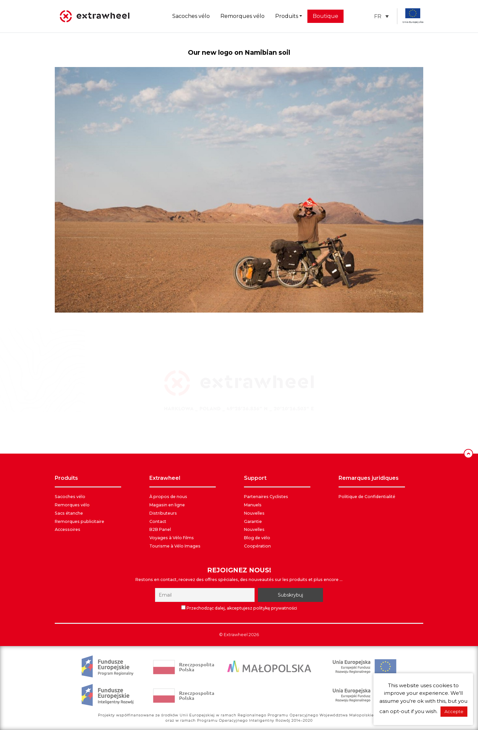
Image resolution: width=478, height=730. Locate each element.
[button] (381, 16)
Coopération (257, 546)
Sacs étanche (69, 513)
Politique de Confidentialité (367, 496)
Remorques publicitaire (79, 521)
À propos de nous (168, 496)
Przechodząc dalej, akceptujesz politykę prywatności (239, 608)
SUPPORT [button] (255, 478)
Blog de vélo (257, 537)
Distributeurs (163, 513)
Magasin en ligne (167, 504)
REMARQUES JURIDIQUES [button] (369, 478)
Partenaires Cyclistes (266, 496)
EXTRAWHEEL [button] (164, 478)
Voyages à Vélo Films (171, 537)
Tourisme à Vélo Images (174, 546)
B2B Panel (160, 529)
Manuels (253, 504)
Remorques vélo (242, 16)
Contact (157, 521)
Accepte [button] (453, 711)
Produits (286, 16)
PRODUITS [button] (66, 478)
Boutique (325, 16)
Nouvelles (254, 513)
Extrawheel (236, 634)
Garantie (253, 521)
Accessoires (67, 529)
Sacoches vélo (191, 16)
